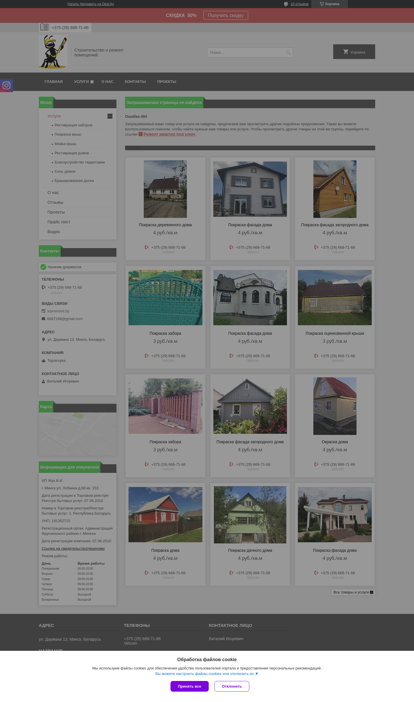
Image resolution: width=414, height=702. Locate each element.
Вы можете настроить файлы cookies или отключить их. (205, 673)
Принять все (189, 686)
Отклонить (232, 686)
